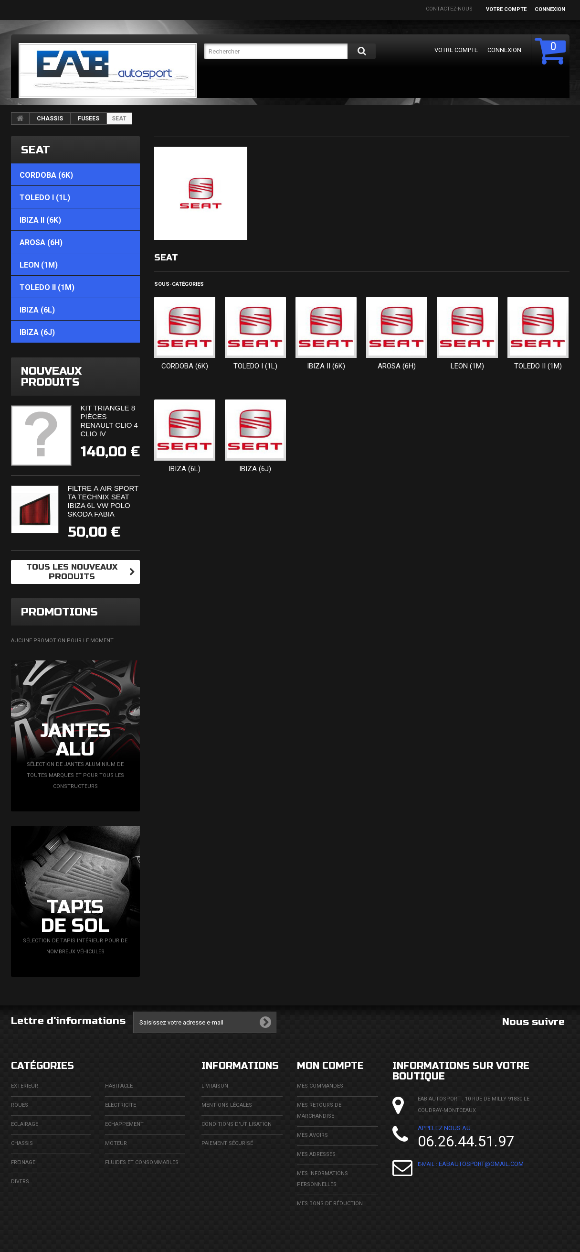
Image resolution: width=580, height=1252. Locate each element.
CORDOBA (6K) (184, 366)
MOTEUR (116, 1143)
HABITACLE (119, 1086)
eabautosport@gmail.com (481, 1163)
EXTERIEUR (24, 1086)
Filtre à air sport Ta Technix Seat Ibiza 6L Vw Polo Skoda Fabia (103, 501)
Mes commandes (320, 1086)
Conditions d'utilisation (236, 1124)
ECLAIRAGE (24, 1124)
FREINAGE (23, 1162)
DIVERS (20, 1181)
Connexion (550, 9)
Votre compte (506, 9)
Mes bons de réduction (330, 1203)
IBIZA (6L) (184, 468)
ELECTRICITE (120, 1105)
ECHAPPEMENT (124, 1124)
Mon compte (330, 1066)
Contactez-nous (449, 9)
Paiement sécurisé (227, 1143)
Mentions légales (226, 1105)
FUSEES (88, 118)
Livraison (214, 1086)
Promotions (59, 611)
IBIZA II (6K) (326, 366)
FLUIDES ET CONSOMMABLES (142, 1162)
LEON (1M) (467, 366)
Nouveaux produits (51, 377)
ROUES (19, 1105)
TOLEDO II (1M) (538, 366)
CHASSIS (50, 118)
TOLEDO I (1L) (255, 366)
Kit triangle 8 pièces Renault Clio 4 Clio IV (109, 421)
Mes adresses (316, 1154)
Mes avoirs (312, 1135)
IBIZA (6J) (255, 468)
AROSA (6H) (397, 366)
